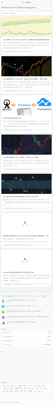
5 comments (29, 284)
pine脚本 (20, 386)
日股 (4, 391)
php (39, 391)
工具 (35, 391)
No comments (27, 51)
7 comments (26, 90)
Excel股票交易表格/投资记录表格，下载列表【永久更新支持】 (24, 311)
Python (43, 386)
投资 (4, 386)
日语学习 (16, 391)
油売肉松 (7, 51)
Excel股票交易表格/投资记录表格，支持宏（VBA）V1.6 (21, 300)
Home (5, 13)
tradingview (13, 386)
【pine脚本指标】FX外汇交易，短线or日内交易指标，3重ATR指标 (25, 79)
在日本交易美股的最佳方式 (12, 118)
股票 (39, 386)
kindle (29, 388)
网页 (35, 386)
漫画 (12, 391)
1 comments (29, 245)
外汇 (32, 386)
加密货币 (17, 388)
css (41, 391)
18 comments (29, 169)
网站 (24, 386)
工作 (41, 388)
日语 (37, 388)
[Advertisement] (26, 366)
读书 (25, 388)
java (28, 386)
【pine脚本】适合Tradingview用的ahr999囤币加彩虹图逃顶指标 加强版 (27, 40)
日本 (33, 388)
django (45, 388)
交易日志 (11, 388)
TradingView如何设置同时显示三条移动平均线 (18, 272)
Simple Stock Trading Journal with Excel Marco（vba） (21, 306)
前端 (8, 386)
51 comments (29, 208)
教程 (8, 391)
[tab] (9, 296)
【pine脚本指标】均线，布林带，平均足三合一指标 (20, 157)
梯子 (25, 391)
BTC (22, 388)
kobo (21, 391)
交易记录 (5, 388)
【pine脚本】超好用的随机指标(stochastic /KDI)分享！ (21, 197)
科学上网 (30, 391)
